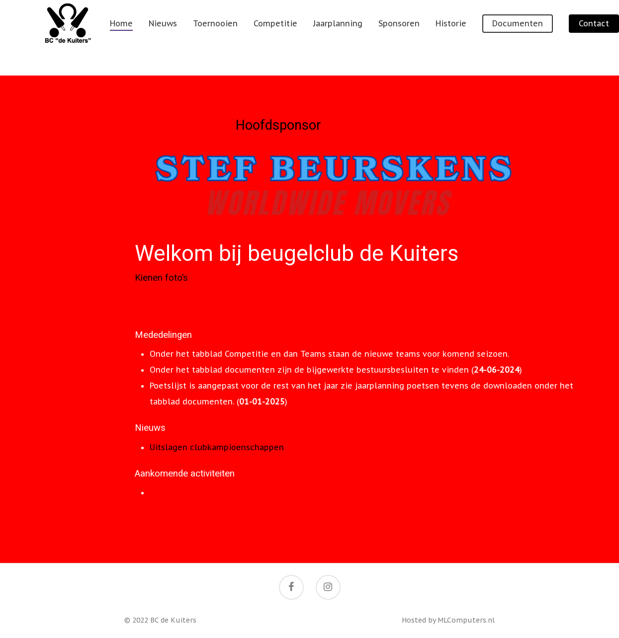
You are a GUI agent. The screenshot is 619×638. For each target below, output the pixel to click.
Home (142, 38)
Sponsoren (420, 38)
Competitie (296, 38)
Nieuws (184, 38)
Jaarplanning (358, 38)
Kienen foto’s (161, 277)
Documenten (538, 38)
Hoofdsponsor (278, 125)
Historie (471, 38)
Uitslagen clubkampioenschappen (217, 447)
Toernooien (236, 38)
